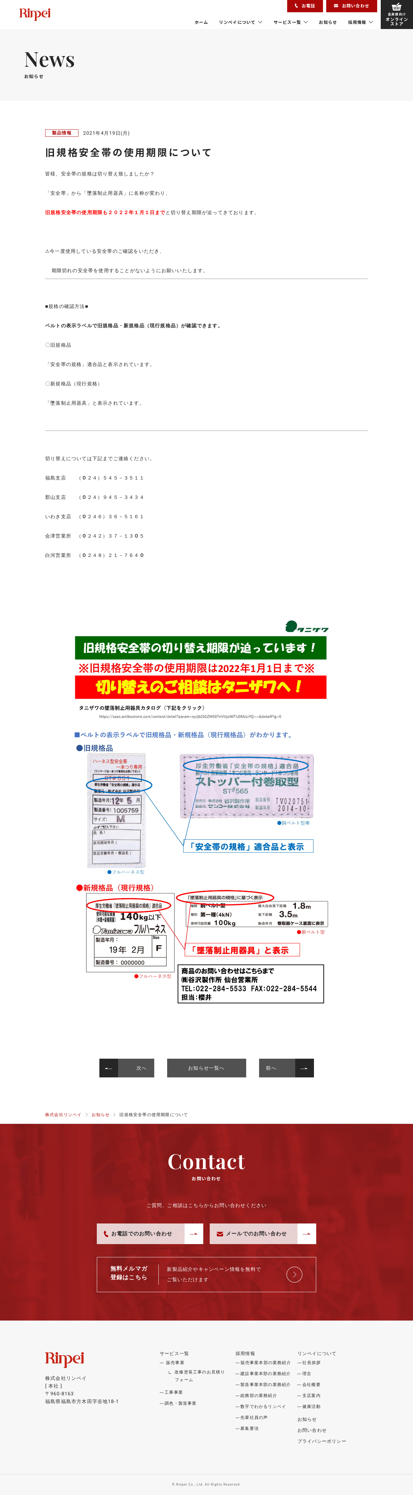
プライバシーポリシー (322, 1441)
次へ (141, 1068)
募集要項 (249, 1428)
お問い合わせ (351, 6)
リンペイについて (237, 22)
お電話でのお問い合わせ (138, 1234)
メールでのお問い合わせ (252, 1234)
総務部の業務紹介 (258, 1395)
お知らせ (328, 22)
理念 (306, 1373)
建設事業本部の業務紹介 (265, 1373)
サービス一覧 (287, 22)
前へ (271, 1068)
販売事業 (175, 1362)
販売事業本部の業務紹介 (266, 1362)
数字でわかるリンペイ (263, 1406)
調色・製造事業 (180, 1403)
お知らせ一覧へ (206, 1068)
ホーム (201, 22)
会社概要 (311, 1384)
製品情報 (62, 132)
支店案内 (311, 1395)
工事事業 (174, 1392)
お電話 (305, 6)
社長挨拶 (311, 1362)
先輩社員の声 (254, 1417)
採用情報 (357, 22)
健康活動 (311, 1406)
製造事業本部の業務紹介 (265, 1384)
